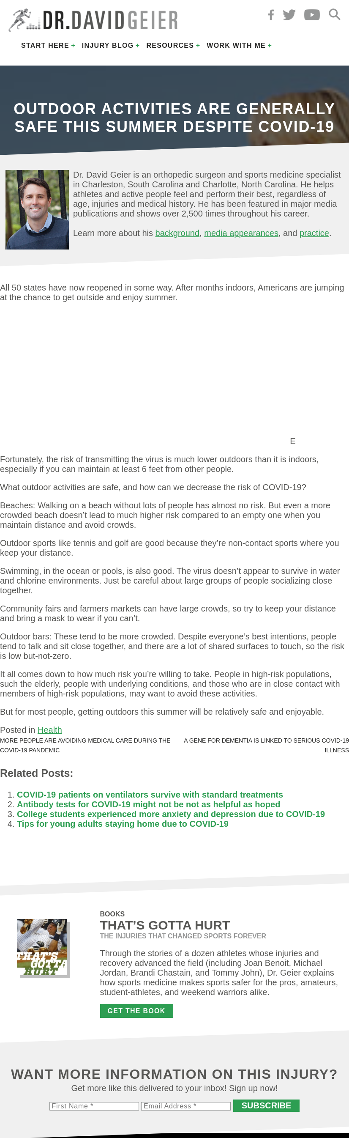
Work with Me (236, 45)
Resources (170, 45)
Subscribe (267, 1105)
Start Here (45, 45)
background (177, 233)
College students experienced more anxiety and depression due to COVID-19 (171, 814)
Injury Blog (108, 45)
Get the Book (137, 1011)
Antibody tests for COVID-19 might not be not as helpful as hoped (148, 804)
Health (50, 730)
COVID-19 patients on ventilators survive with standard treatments (150, 794)
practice (314, 233)
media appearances (241, 233)
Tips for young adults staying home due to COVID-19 (123, 823)
